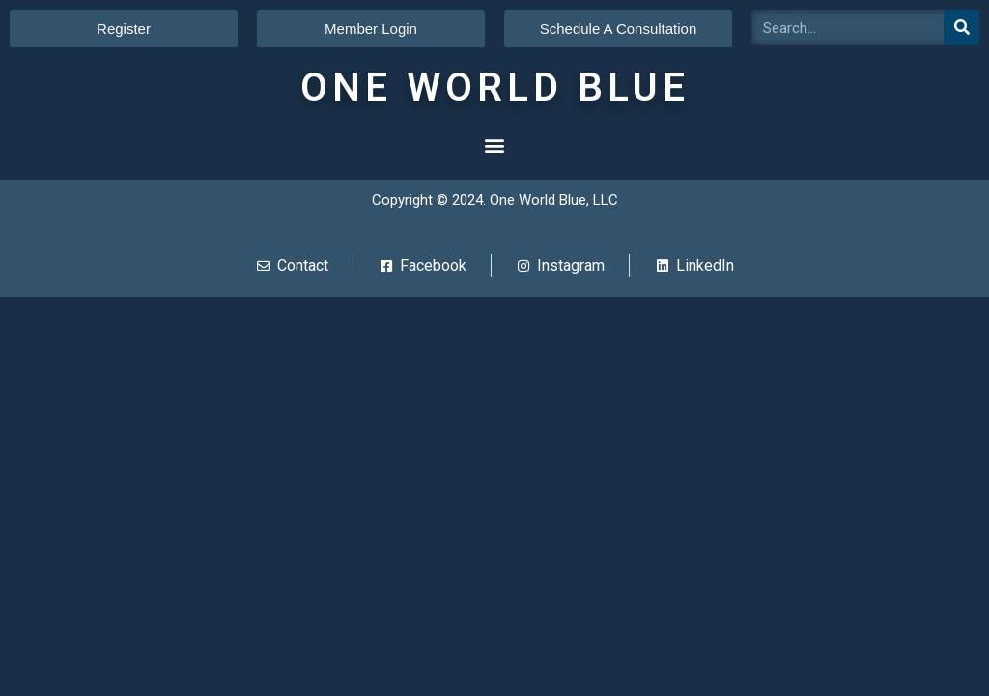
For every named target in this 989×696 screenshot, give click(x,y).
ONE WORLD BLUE (495, 87)
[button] (495, 144)
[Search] (961, 27)
